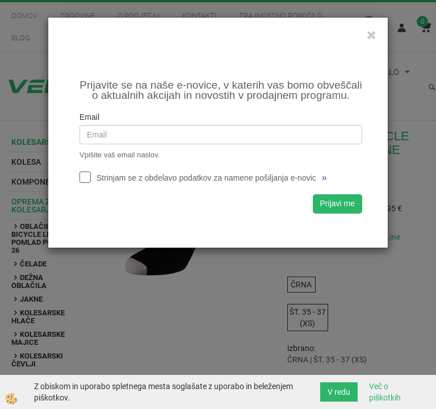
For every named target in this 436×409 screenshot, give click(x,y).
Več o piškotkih (385, 392)
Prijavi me (337, 203)
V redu (339, 392)
